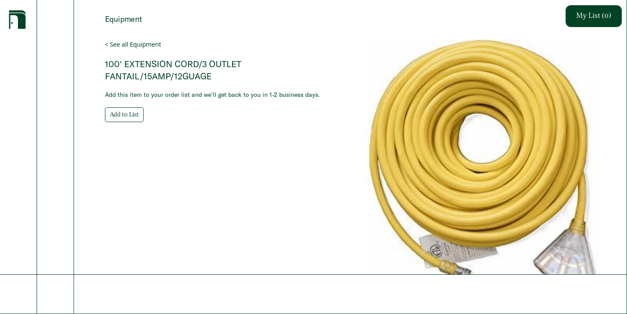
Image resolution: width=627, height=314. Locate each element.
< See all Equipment (133, 44)
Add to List (124, 115)
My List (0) (593, 16)
